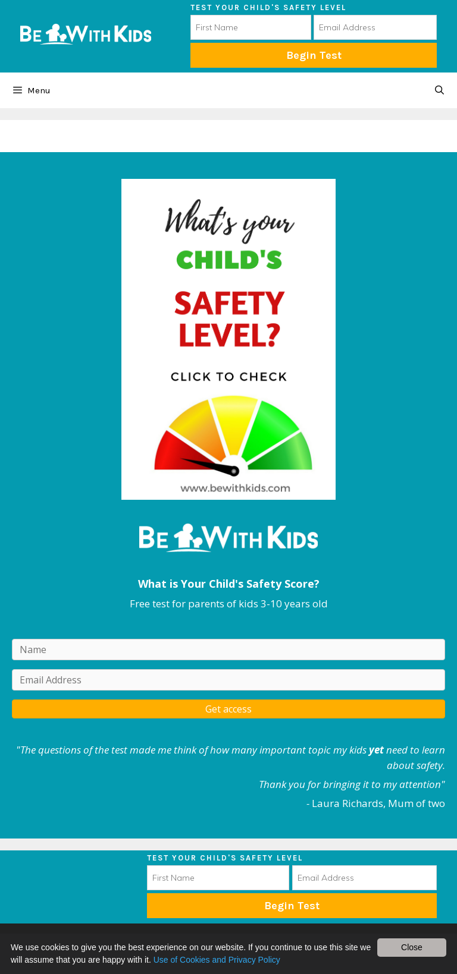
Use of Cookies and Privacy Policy (217, 959)
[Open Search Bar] (439, 90)
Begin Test (313, 55)
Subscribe (292, 905)
